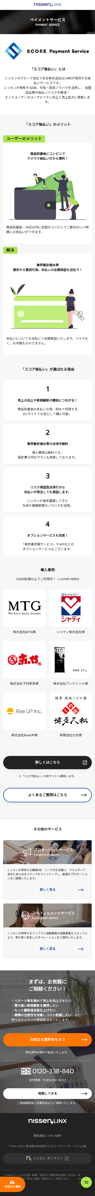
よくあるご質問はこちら (47, 795)
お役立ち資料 (12, 1184)
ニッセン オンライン (51, 1158)
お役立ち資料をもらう (47, 1039)
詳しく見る (47, 889)
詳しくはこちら (47, 762)
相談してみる (47, 1093)
